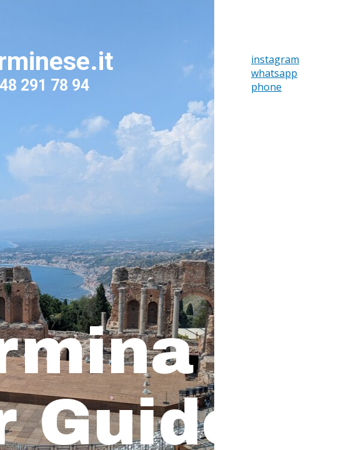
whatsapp (274, 73)
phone (266, 87)
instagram (275, 59)
